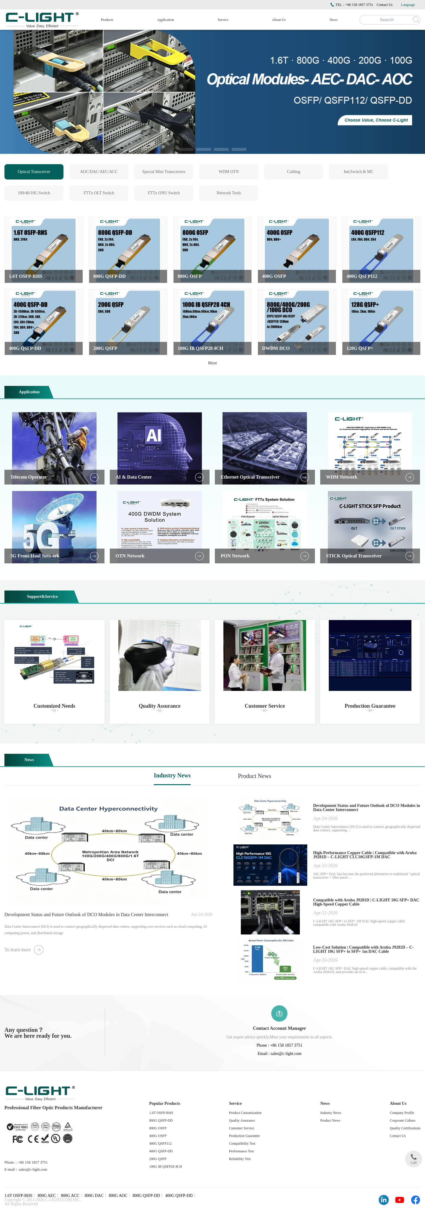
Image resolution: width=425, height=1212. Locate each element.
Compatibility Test (242, 1143)
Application (165, 20)
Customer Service (241, 1128)
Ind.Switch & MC (359, 171)
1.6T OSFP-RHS (161, 1113)
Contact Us (385, 4)
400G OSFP (157, 1136)
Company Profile (402, 1113)
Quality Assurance (242, 1120)
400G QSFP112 (160, 1143)
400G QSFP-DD (161, 1151)
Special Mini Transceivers (163, 171)
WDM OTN (229, 171)
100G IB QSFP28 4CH (165, 1166)
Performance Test (241, 1151)
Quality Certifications (405, 1128)
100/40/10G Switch (34, 193)
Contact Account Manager (279, 1028)
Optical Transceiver (34, 171)
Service (223, 20)
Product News (254, 776)
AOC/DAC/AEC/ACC (99, 171)
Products (107, 20)
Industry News (172, 775)
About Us (279, 20)
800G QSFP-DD (161, 1120)
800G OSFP (157, 1128)
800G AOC (118, 1195)
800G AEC (46, 1195)
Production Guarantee (244, 1136)
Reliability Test (240, 1159)
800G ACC (70, 1195)
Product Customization (245, 1113)
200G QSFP (157, 1159)
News (334, 20)
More (212, 363)
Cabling (293, 171)
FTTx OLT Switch (99, 193)
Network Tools (228, 193)
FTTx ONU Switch (164, 193)
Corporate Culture (403, 1120)
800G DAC (94, 1195)
